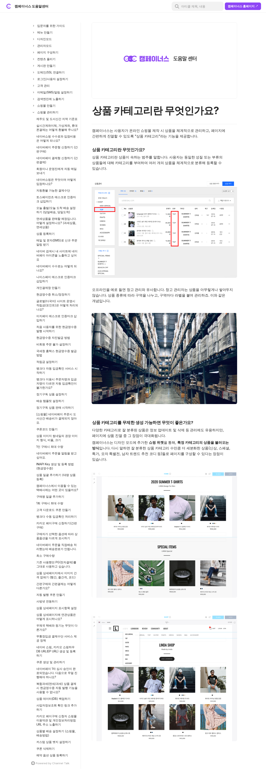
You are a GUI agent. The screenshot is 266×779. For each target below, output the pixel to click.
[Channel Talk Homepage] (54, 763)
